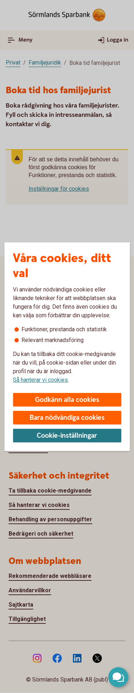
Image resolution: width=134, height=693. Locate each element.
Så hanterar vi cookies (40, 379)
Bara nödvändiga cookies (67, 417)
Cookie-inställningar (67, 435)
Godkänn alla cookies (67, 399)
